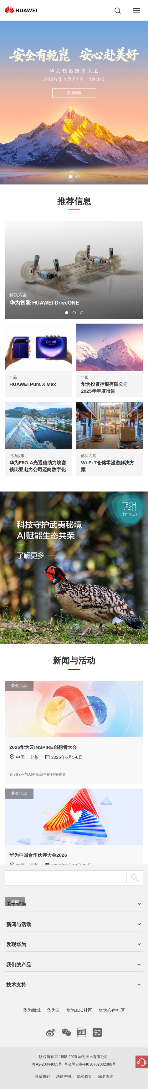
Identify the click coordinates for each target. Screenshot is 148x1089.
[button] (70, 176)
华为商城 (32, 1010)
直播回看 (74, 93)
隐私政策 (84, 1076)
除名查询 (105, 1076)
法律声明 (63, 1076)
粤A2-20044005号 (47, 1064)
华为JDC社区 (79, 1010)
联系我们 (42, 1076)
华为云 (53, 1010)
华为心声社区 (112, 1010)
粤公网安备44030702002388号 (90, 1064)
